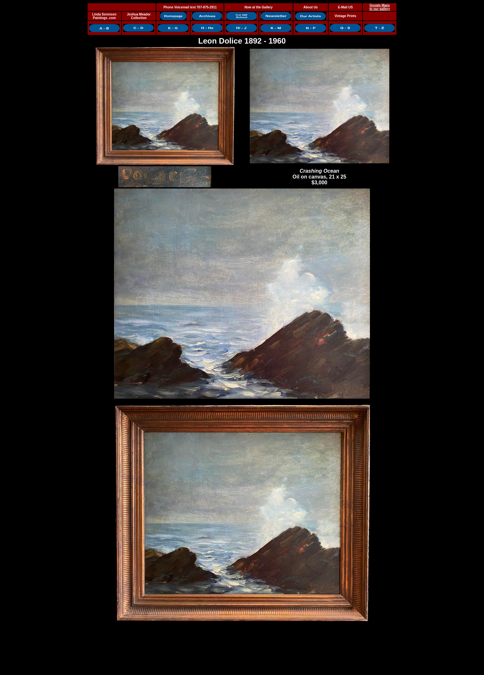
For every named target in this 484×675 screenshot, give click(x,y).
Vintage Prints (345, 16)
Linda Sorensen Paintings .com (104, 16)
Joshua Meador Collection (139, 16)
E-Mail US (345, 7)
